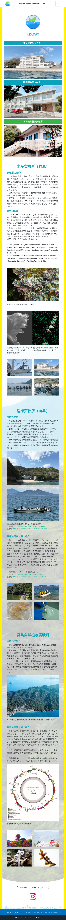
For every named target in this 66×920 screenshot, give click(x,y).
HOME (7, 912)
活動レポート (57, 912)
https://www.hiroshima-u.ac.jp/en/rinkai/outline (30, 529)
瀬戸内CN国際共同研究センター (32, 4)
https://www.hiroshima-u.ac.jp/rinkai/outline (30, 526)
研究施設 (47, 912)
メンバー (28, 912)
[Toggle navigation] (58, 3)
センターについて (17, 912)
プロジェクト (38, 912)
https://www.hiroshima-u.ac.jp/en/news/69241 (30, 577)
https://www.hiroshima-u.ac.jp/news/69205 (30, 574)
